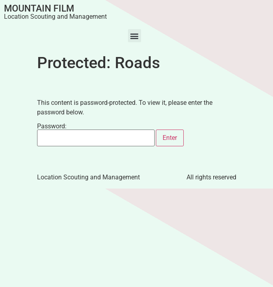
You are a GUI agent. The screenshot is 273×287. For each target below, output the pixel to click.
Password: (96, 134)
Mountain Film (39, 8)
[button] (134, 35)
